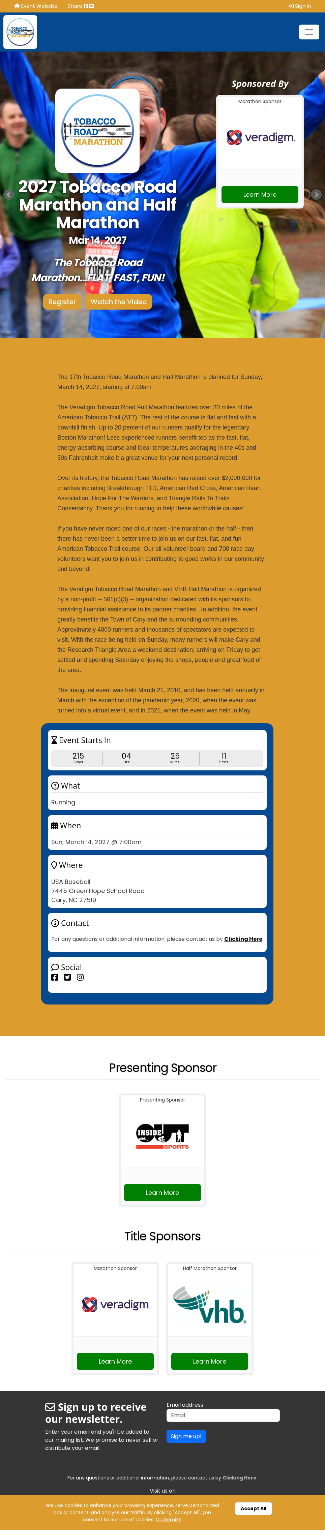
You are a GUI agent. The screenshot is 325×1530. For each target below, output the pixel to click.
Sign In (300, 5)
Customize (168, 1519)
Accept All (253, 1508)
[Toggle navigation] (309, 32)
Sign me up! (186, 1436)
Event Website (36, 5)
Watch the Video (119, 302)
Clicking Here (243, 939)
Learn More (259, 194)
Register (62, 302)
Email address (185, 1405)
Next (316, 194)
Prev (8, 194)
